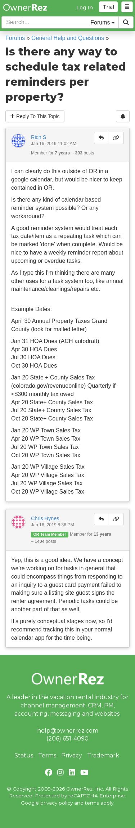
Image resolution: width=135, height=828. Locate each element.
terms (92, 803)
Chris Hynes (45, 518)
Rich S (38, 137)
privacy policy (56, 803)
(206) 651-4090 (67, 738)
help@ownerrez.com (67, 730)
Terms (47, 755)
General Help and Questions (67, 38)
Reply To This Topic (35, 116)
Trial (108, 7)
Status (23, 755)
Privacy (71, 755)
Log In (84, 7)
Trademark (103, 755)
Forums (15, 38)
